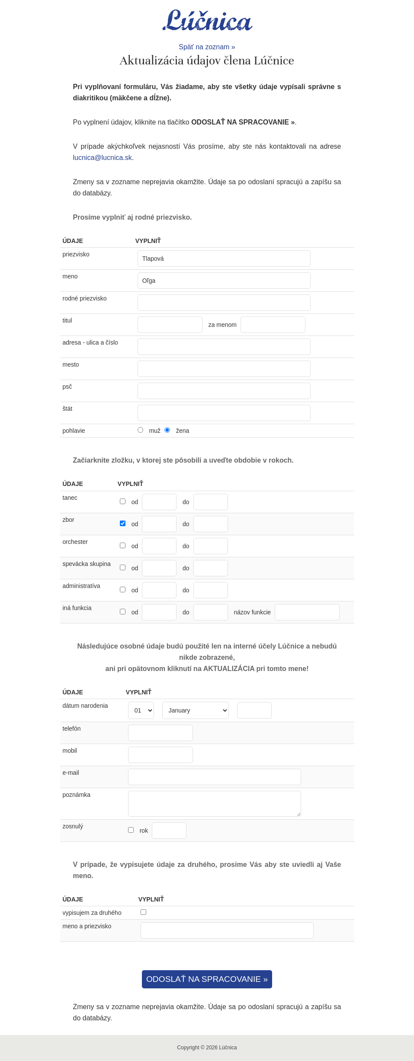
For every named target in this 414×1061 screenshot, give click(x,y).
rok (163, 830)
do (186, 502)
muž (154, 430)
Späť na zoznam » (207, 47)
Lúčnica (207, 21)
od (135, 502)
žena (182, 430)
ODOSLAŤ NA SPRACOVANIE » (207, 979)
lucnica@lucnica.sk (102, 157)
